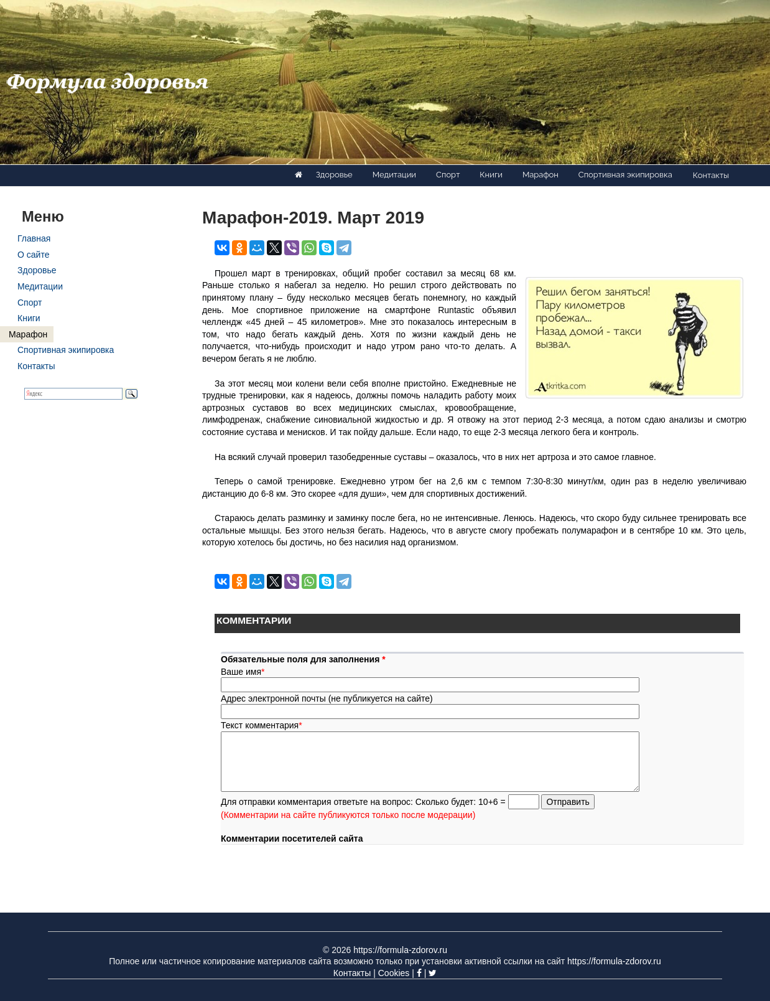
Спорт (448, 174)
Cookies (394, 973)
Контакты (711, 175)
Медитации (394, 174)
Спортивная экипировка (625, 174)
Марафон (540, 174)
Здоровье (334, 174)
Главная (33, 238)
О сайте (33, 255)
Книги (491, 174)
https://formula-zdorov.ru (400, 950)
